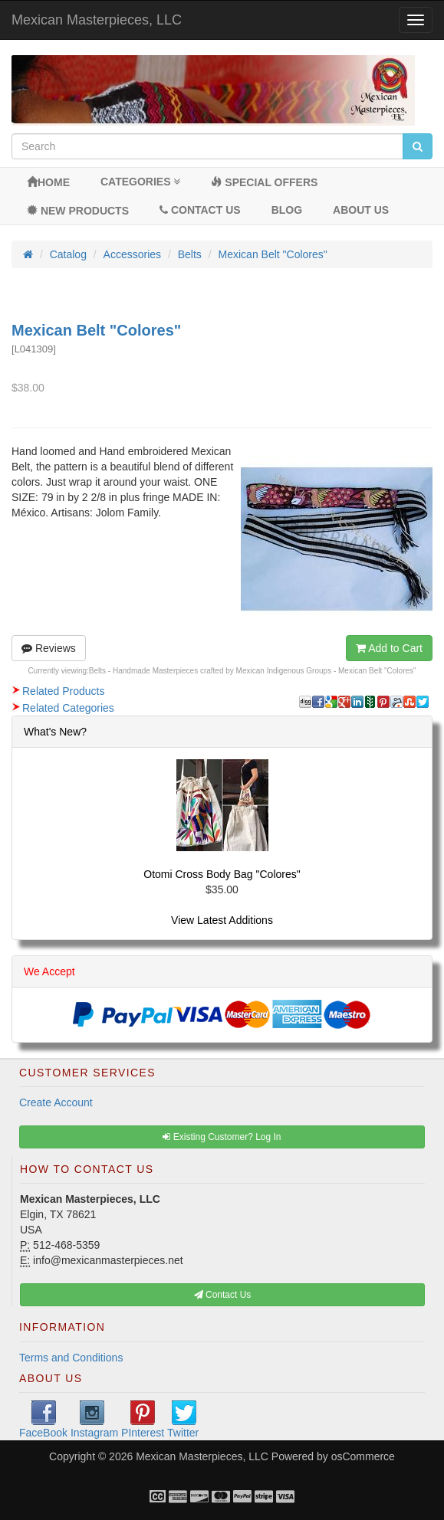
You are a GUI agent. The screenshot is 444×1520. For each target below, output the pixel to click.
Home (48, 182)
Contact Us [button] (223, 1294)
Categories (140, 181)
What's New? (55, 732)
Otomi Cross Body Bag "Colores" (221, 874)
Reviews (48, 648)
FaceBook (43, 1419)
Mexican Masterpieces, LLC (97, 20)
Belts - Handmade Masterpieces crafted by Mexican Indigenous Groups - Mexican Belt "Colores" (252, 671)
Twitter (183, 1419)
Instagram (94, 1419)
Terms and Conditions (71, 1357)
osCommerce (363, 1456)
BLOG (286, 210)
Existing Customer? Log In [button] (222, 1137)
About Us (361, 210)
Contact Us (200, 210)
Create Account (56, 1102)
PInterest (142, 1419)
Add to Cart (389, 648)
